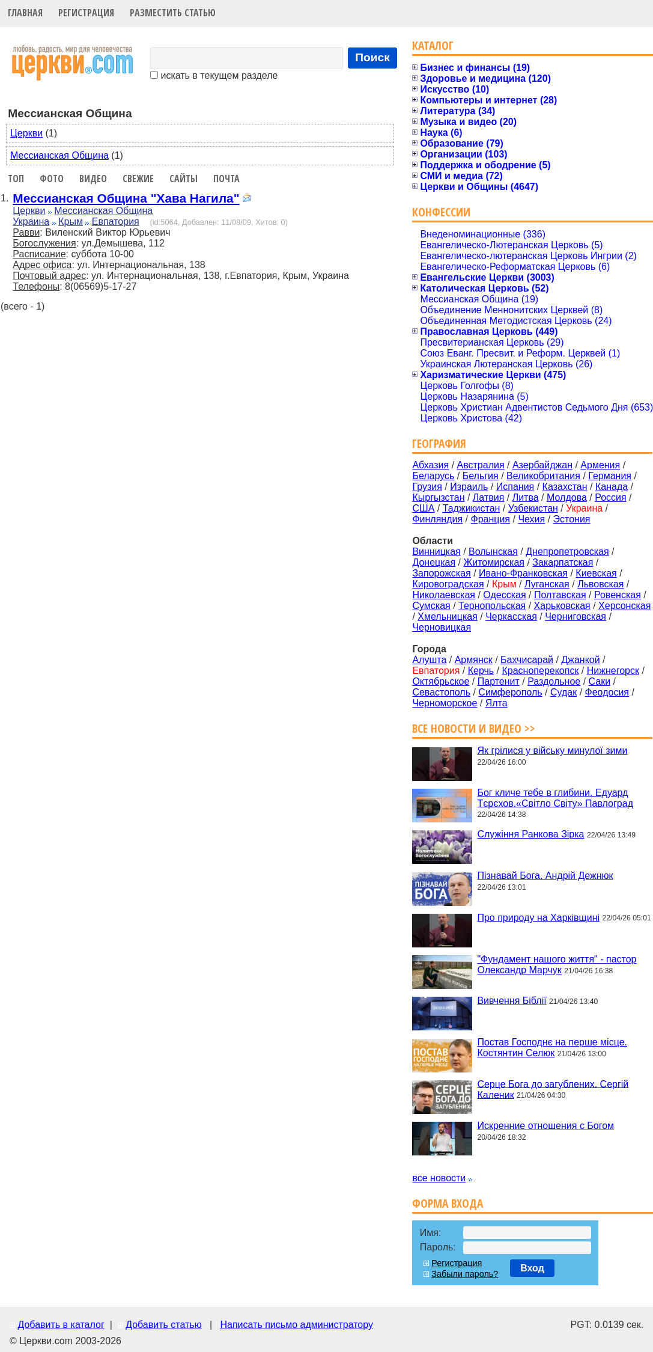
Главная (25, 12)
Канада (611, 487)
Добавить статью (164, 1325)
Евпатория (115, 221)
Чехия (531, 519)
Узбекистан (533, 508)
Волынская (493, 551)
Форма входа (447, 1203)
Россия (610, 497)
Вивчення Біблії (511, 1001)
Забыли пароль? (464, 1274)
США (423, 508)
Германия (609, 476)
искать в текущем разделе (214, 75)
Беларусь (433, 476)
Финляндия (437, 519)
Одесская (504, 595)
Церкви (26, 133)
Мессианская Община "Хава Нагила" (126, 198)
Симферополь (510, 692)
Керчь (481, 670)
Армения (600, 465)
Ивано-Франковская (523, 573)
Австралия (481, 465)
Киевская (596, 573)
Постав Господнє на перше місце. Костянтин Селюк (552, 1047)
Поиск (372, 57)
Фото (52, 178)
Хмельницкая (448, 616)
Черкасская (511, 616)
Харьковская (562, 606)
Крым (70, 221)
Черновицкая (441, 627)
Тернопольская (492, 606)
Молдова (567, 497)
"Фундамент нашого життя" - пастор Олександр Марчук (556, 964)
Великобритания (543, 476)
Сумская (431, 606)
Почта (226, 178)
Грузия (427, 487)
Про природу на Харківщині (538, 917)
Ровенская (617, 595)
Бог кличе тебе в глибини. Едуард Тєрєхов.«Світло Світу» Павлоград (555, 797)
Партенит (499, 681)
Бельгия (481, 476)
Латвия (488, 497)
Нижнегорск (613, 670)
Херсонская (624, 606)
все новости (439, 1178)
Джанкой (580, 660)
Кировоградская (448, 584)
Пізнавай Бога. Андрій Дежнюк (545, 875)
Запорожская (441, 573)
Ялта (496, 703)
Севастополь (441, 692)
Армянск (474, 660)
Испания (515, 487)
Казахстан (565, 487)
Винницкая (436, 551)
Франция (490, 519)
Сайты (183, 178)
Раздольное (553, 681)
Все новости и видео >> (473, 728)
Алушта (429, 660)
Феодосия (607, 692)
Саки (600, 681)
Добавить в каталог (60, 1325)
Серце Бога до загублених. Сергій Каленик (552, 1089)
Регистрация (86, 12)
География (439, 443)
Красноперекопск (540, 670)
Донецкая (433, 562)
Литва (525, 497)
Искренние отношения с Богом (545, 1126)
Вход (532, 1268)
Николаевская (443, 595)
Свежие (138, 178)
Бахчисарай (526, 660)
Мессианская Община (59, 155)
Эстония (572, 519)
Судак (563, 692)
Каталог (433, 45)
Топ (16, 178)
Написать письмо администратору (296, 1325)
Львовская (600, 584)
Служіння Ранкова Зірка (530, 834)
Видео (93, 178)
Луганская (546, 584)
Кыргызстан (438, 497)
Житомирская (493, 562)
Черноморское (444, 703)
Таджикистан (471, 508)
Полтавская (560, 595)
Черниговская (575, 616)
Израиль (469, 487)
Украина (31, 221)
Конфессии (441, 212)
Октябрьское (440, 681)
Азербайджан (542, 465)
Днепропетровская (567, 551)
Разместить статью (173, 12)
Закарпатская (562, 562)
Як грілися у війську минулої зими (552, 750)
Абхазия (430, 465)
